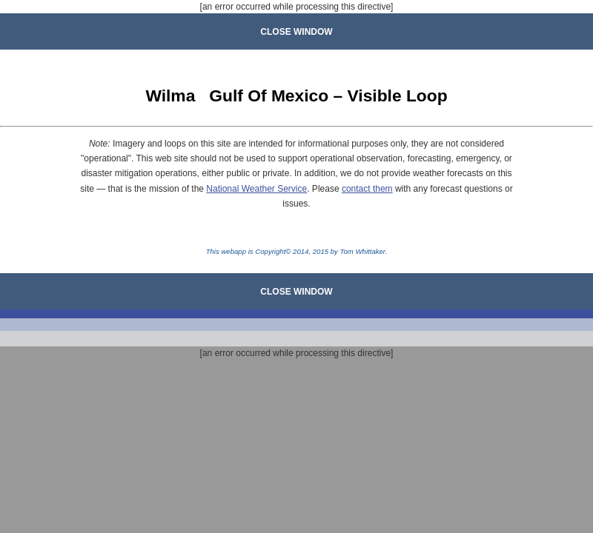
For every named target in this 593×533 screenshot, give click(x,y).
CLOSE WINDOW (296, 32)
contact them (367, 189)
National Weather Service (256, 189)
